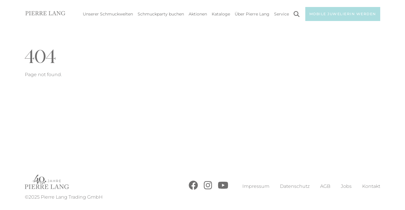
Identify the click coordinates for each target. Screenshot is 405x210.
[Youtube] (223, 188)
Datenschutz (295, 186)
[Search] (296, 15)
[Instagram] (208, 188)
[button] (13, 197)
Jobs (346, 186)
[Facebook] (193, 188)
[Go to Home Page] (45, 14)
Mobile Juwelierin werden (342, 14)
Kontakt (371, 186)
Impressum (255, 186)
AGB (325, 186)
